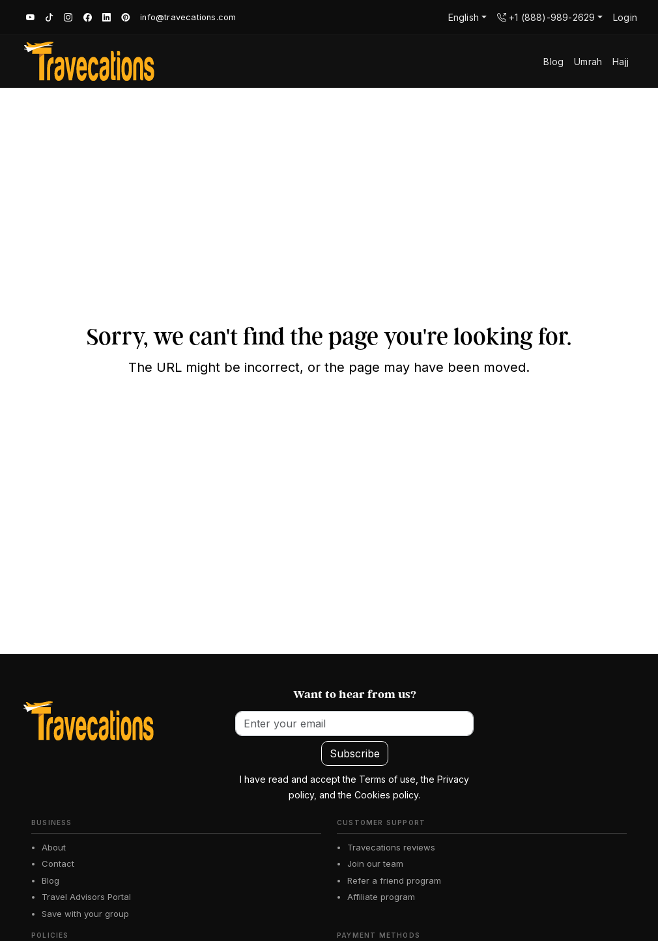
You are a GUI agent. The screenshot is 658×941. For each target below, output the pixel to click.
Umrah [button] (588, 61)
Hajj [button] (620, 61)
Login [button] (625, 17)
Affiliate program (381, 897)
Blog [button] (553, 61)
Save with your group (85, 913)
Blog (50, 880)
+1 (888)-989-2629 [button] (546, 17)
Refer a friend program (394, 880)
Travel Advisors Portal (86, 897)
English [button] (463, 17)
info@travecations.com (188, 17)
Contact (58, 863)
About (54, 847)
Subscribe (355, 753)
